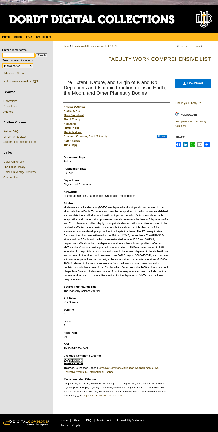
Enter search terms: (14, 50)
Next (198, 46)
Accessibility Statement (130, 420)
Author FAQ (10, 131)
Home (66, 46)
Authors (8, 111)
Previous (183, 46)
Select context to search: (18, 60)
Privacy (64, 425)
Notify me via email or (20, 81)
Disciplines (10, 106)
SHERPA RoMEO (14, 136)
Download (193, 83)
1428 (114, 46)
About (76, 420)
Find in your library (188, 103)
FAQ (88, 420)
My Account (104, 420)
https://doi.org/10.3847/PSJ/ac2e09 (102, 395)
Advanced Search (14, 73)
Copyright (77, 425)
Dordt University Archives (19, 172)
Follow (161, 136)
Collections (10, 101)
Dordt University (13, 161)
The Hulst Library (14, 167)
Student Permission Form (19, 141)
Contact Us (10, 177)
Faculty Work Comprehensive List (90, 46)
